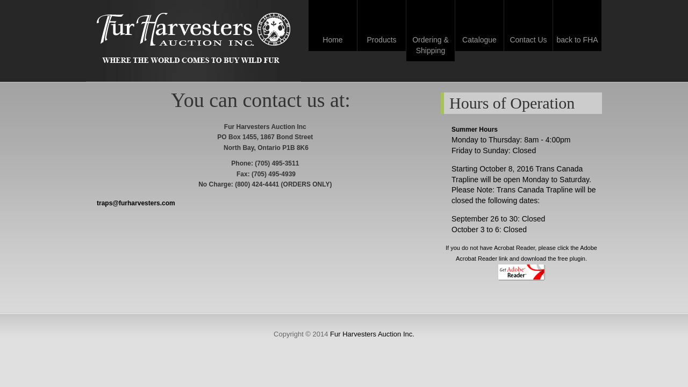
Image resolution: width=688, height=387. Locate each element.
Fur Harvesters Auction (193, 39)
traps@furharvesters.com (136, 203)
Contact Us (528, 39)
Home (332, 39)
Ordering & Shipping (430, 45)
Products (381, 39)
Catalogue (479, 39)
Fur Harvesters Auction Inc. (372, 334)
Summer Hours (475, 129)
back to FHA (577, 39)
